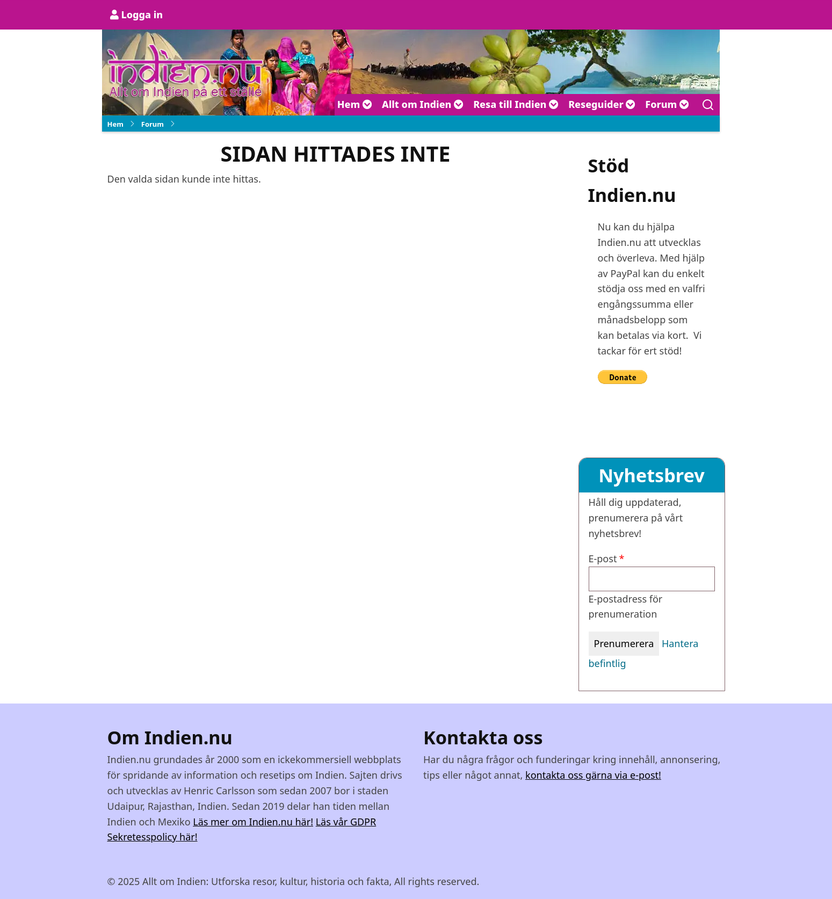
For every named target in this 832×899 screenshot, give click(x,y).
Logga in (142, 14)
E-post (603, 558)
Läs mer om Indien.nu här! (253, 821)
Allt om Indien (423, 104)
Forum (667, 104)
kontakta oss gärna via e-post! (593, 775)
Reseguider (601, 104)
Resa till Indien (516, 104)
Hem (354, 104)
